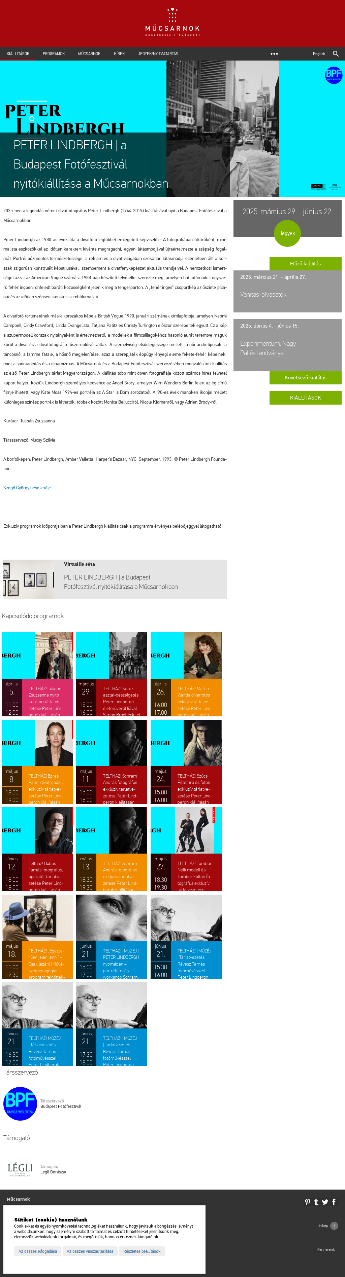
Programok (54, 53)
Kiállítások (18, 53)
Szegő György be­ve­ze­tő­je (27, 488)
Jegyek (287, 233)
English (319, 53)
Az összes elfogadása (38, 1251)
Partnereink (326, 1249)
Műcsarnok (89, 53)
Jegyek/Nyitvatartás (158, 53)
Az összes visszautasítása (90, 1251)
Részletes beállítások (142, 1251)
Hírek (119, 53)
